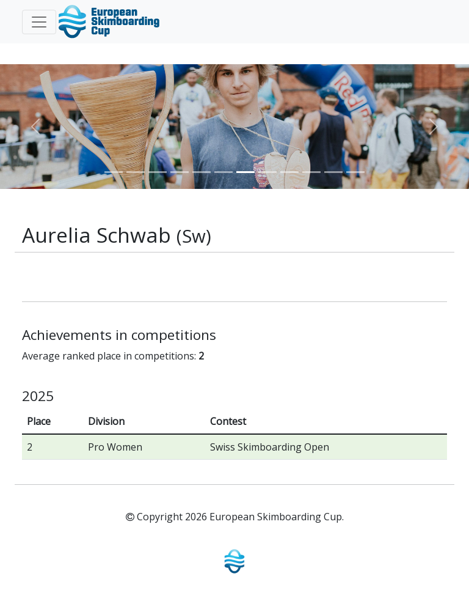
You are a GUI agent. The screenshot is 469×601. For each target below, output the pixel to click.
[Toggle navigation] (39, 22)
